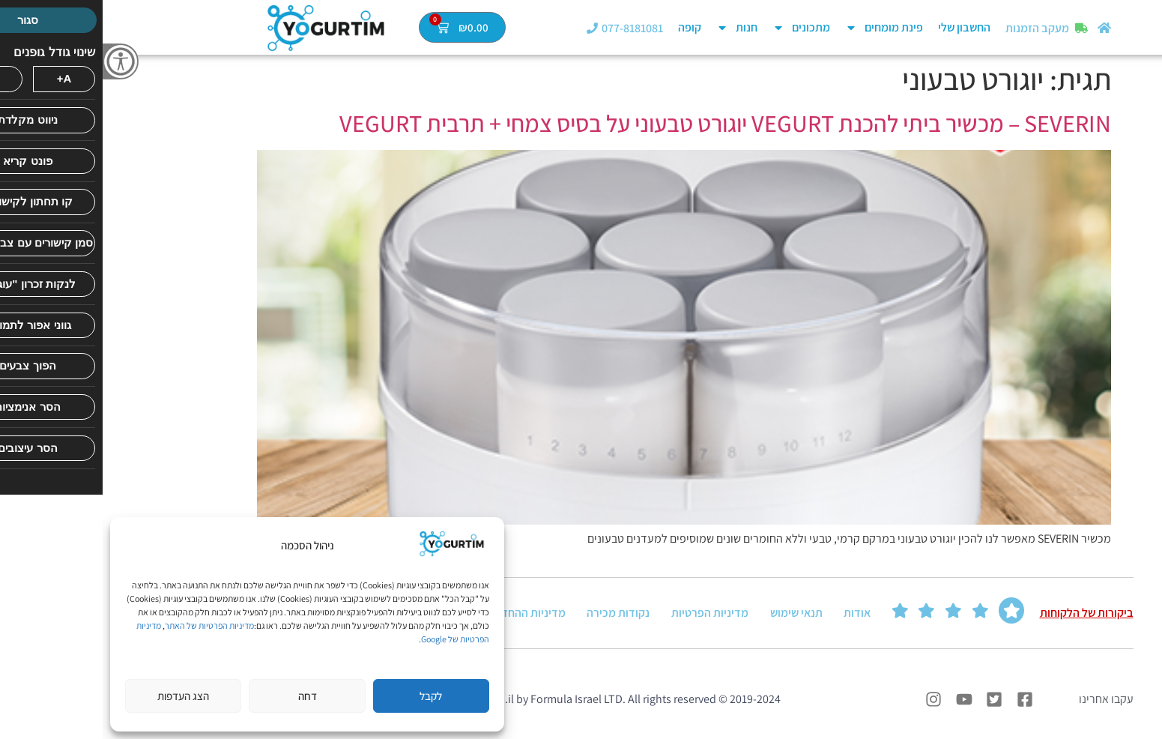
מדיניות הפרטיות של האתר (106, 625)
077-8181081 (529, 28)
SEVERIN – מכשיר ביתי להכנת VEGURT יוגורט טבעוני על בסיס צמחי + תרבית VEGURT (622, 123)
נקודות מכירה (516, 613)
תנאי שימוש (694, 613)
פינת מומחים (781, 27)
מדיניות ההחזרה (425, 613)
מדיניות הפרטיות (607, 613)
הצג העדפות (80, 696)
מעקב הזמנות (934, 28)
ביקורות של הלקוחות (984, 613)
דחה (205, 696)
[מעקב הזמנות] (978, 28)
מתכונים (698, 27)
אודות (754, 613)
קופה (587, 27)
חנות (634, 27)
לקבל (328, 696)
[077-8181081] (489, 28)
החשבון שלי (861, 27)
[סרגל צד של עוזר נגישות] (18, 61)
